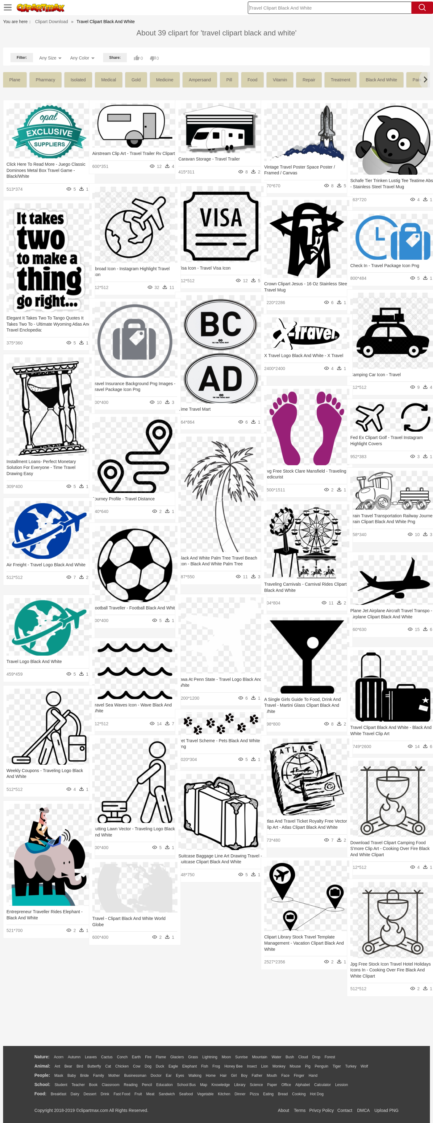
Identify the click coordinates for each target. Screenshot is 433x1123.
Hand (313, 1075)
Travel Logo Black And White (34, 661)
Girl (234, 1075)
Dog (148, 1066)
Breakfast (58, 1094)
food (252, 79)
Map (203, 1085)
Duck (160, 1066)
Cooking (299, 1094)
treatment (340, 79)
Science (256, 1085)
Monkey (279, 1066)
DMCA (363, 1110)
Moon (226, 1057)
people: (42, 1075)
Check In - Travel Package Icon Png (384, 265)
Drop (316, 1057)
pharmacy (45, 79)
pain (417, 79)
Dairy (75, 1094)
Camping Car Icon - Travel (375, 374)
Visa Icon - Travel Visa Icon (204, 268)
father (257, 1075)
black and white (381, 79)
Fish (204, 1066)
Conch (122, 1057)
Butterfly (94, 1066)
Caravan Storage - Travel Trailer (209, 159)
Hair (223, 1075)
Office (286, 1085)
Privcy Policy (321, 1110)
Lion (264, 1066)
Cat (108, 1066)
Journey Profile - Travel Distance (123, 498)
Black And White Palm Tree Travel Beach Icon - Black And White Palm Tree (212, 563)
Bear (68, 1066)
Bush (289, 1057)
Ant (57, 1066)
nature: (42, 1056)
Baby (72, 1075)
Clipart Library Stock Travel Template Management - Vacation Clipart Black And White (299, 942)
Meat (150, 1094)
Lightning (210, 1057)
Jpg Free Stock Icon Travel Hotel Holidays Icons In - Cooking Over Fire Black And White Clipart (386, 970)
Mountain (259, 1057)
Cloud (303, 1057)
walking (195, 1075)
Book (93, 1085)
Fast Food (122, 1094)
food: (41, 1093)
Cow (136, 1066)
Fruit (138, 1094)
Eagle (173, 1066)
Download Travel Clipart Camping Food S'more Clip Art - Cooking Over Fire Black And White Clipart (388, 848)
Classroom (110, 1085)
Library (240, 1085)
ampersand (200, 79)
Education (164, 1085)
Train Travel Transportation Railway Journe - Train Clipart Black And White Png (386, 521)
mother (114, 1075)
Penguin (321, 1066)
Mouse (295, 1066)
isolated (78, 79)
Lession (341, 1085)
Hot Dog (316, 1094)
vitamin (280, 79)
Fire (148, 1057)
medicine (164, 79)
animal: (42, 1066)
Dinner (240, 1094)
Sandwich (167, 1094)
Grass (193, 1057)
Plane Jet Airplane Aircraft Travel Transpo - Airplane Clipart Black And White (384, 616)
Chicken (122, 1066)
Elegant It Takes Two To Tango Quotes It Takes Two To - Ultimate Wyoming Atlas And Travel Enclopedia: (43, 323)
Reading (131, 1085)
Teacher (78, 1085)
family (98, 1075)
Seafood (186, 1094)
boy (244, 1075)
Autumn (74, 1057)
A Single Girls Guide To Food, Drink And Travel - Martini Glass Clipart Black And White (301, 705)
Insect (252, 1066)
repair (308, 79)
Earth (136, 1057)
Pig (307, 1066)
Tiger (337, 1066)
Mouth (272, 1075)
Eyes (180, 1075)
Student (61, 1085)
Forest (330, 1057)
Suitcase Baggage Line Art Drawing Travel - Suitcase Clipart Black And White (212, 861)
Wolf (364, 1066)
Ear (169, 1075)
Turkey (350, 1066)
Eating (268, 1094)
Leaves (91, 1057)
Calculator (322, 1085)
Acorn (58, 1057)
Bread (283, 1094)
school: (42, 1084)
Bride (84, 1075)
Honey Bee (233, 1066)
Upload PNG (386, 1110)
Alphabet (302, 1085)
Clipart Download (51, 21)
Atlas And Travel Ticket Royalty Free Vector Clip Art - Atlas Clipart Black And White (301, 827)
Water (276, 1057)
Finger (299, 1075)
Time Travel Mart (194, 409)
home (211, 1075)
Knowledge (220, 1085)
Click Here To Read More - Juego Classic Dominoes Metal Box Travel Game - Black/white (40, 170)
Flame (161, 1057)
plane (14, 79)
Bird (80, 1066)
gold (136, 79)
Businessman (135, 1075)
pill (229, 79)
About (283, 1110)
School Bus (186, 1085)
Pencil (147, 1085)
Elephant (189, 1066)
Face (285, 1075)
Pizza (254, 1094)
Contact (344, 1110)
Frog (216, 1066)
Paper (272, 1085)
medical (108, 79)
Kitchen (224, 1094)
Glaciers (177, 1057)
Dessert (90, 1094)
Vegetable (205, 1094)
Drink (105, 1094)
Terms (300, 1110)
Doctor (156, 1075)
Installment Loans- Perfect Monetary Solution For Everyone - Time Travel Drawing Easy (41, 467)
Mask (58, 1075)
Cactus (107, 1057)
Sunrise (241, 1057)
